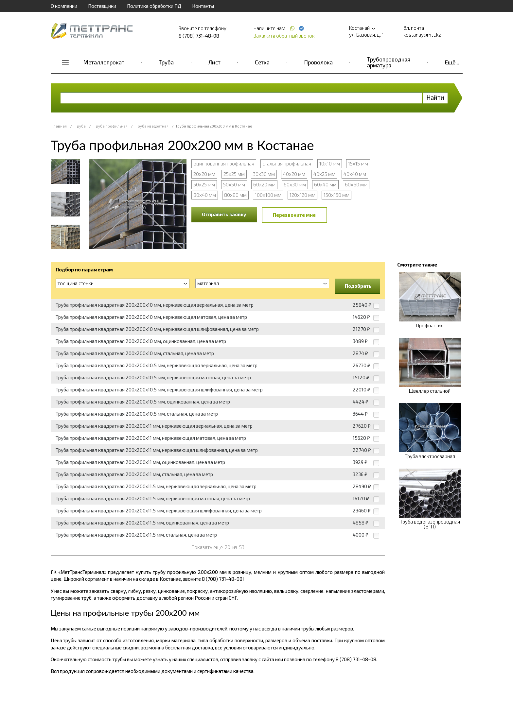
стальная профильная (286, 163)
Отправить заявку (224, 214)
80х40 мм (204, 195)
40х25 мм (324, 174)
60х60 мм (356, 184)
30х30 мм (264, 174)
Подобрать (358, 286)
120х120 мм (302, 195)
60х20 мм (264, 184)
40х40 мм (355, 174)
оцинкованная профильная (223, 163)
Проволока (318, 62)
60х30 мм (295, 184)
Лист (214, 62)
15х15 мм (358, 163)
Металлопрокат (103, 62)
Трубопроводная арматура (388, 62)
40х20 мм (294, 174)
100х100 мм (268, 195)
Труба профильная (111, 126)
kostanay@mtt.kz (422, 35)
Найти (435, 97)
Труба (166, 62)
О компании (64, 6)
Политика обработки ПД (154, 6)
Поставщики (102, 6)
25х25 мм (234, 174)
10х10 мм (329, 163)
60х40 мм (325, 184)
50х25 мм (204, 184)
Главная (59, 126)
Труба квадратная (152, 126)
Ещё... (452, 62)
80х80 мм (235, 195)
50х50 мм (234, 184)
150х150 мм (336, 195)
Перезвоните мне (294, 215)
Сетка (262, 62)
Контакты (203, 6)
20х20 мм (204, 174)
